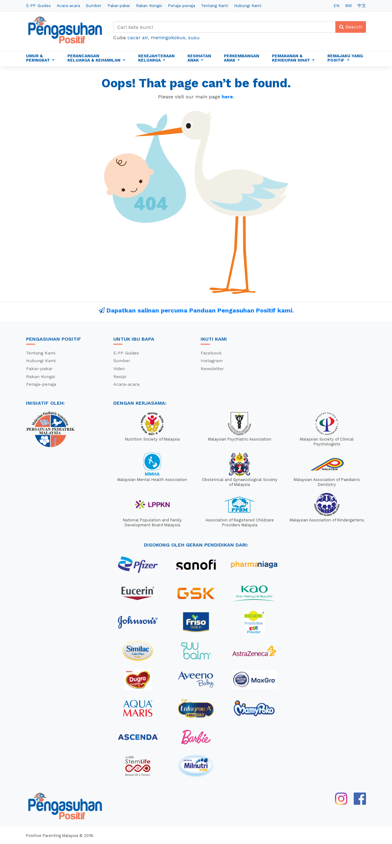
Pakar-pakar (118, 5)
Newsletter (212, 368)
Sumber (93, 5)
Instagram (212, 360)
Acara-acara (68, 5)
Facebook (211, 352)
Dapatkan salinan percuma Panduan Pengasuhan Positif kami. (200, 310)
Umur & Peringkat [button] (38, 57)
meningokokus (168, 37)
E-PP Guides (38, 5)
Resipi (119, 376)
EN (336, 5)
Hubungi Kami (247, 5)
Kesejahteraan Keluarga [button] (156, 57)
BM (348, 5)
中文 (361, 5)
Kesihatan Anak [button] (199, 57)
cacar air (137, 37)
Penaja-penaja (181, 5)
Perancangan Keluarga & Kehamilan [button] (94, 57)
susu (194, 37)
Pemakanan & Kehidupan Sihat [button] (291, 57)
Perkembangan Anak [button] (241, 57)
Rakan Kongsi (149, 5)
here (227, 97)
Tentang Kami (214, 5)
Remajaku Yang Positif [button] (345, 57)
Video (119, 368)
